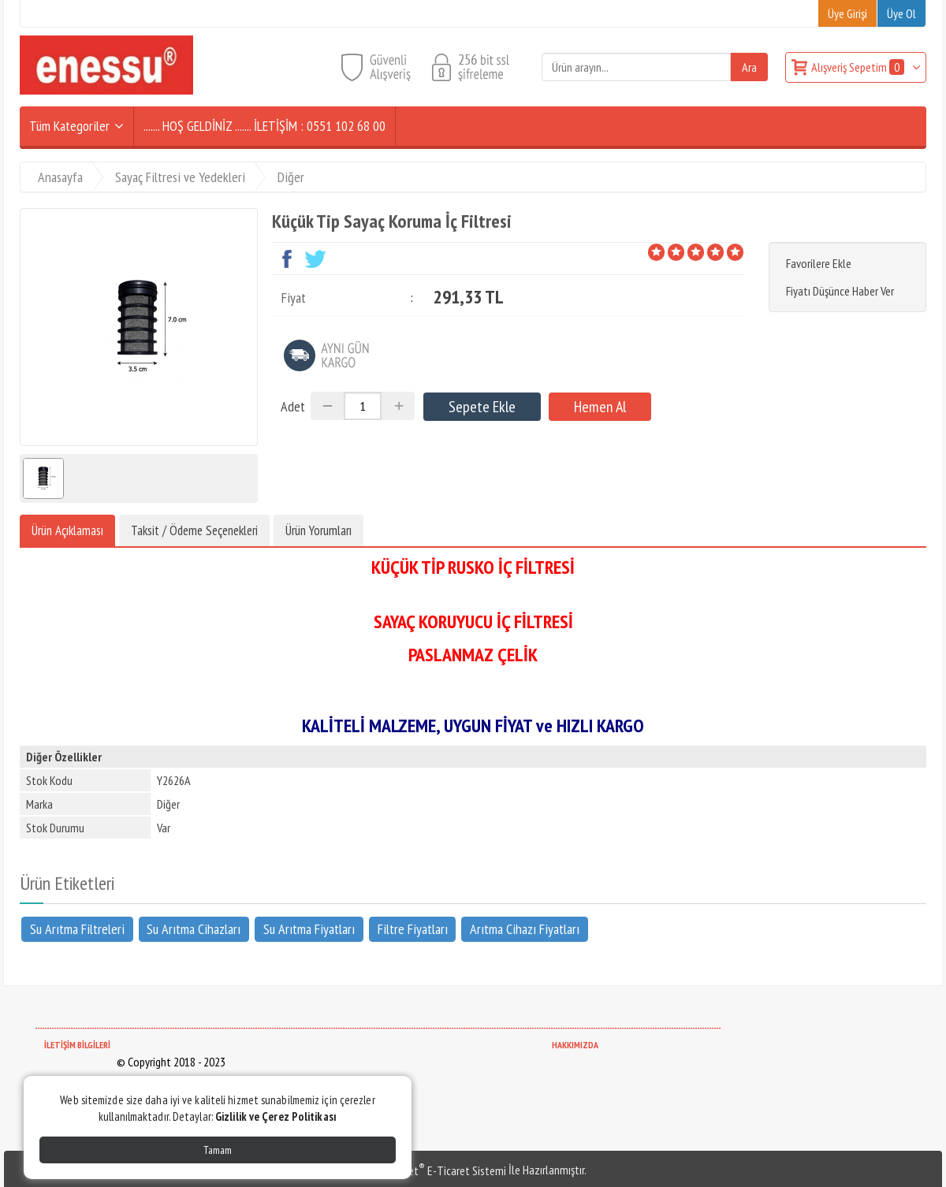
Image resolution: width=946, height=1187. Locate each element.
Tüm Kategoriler (69, 126)
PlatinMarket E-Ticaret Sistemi (432, 1170)
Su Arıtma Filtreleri (77, 928)
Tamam (217, 1150)
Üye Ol (901, 13)
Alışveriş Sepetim (859, 67)
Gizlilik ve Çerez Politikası (276, 1116)
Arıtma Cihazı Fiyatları (524, 928)
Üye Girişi (847, 13)
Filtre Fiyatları (413, 928)
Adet (293, 406)
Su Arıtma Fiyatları (309, 928)
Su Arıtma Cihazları (193, 928)
